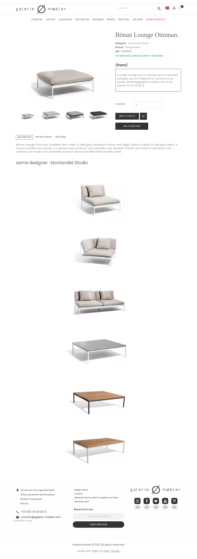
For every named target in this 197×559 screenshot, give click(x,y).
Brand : (119, 47)
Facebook (147, 501)
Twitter (156, 501)
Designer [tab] (60, 137)
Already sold (81, 501)
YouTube (165, 501)
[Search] (139, 8)
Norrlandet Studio (138, 43)
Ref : (118, 51)
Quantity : (120, 104)
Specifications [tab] (43, 137)
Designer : (121, 43)
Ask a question (131, 126)
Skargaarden (132, 47)
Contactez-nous (22, 520)
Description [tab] (24, 137)
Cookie (78, 494)
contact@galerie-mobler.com (145, 82)
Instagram (137, 501)
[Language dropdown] (167, 8)
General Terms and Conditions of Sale (96, 497)
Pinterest (174, 501)
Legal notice (81, 489)
